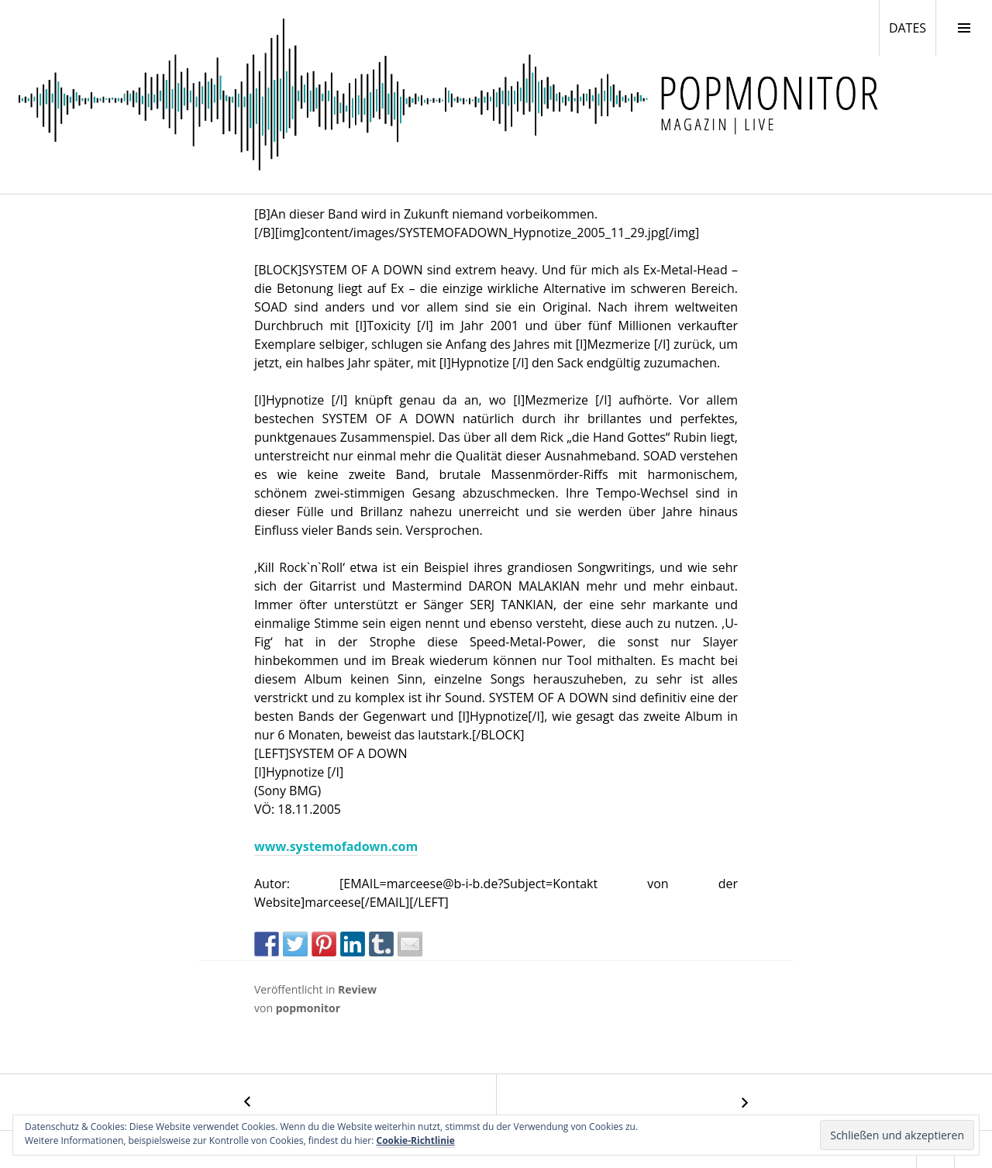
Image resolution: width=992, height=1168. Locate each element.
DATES (912, 27)
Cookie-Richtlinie (416, 1140)
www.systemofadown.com (336, 846)
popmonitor (308, 1008)
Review (357, 989)
